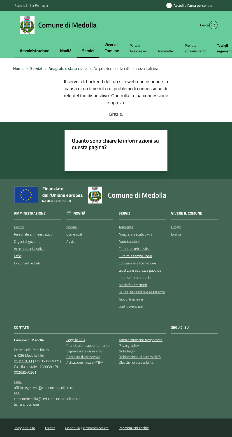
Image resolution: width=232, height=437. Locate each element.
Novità (79, 213)
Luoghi (176, 227)
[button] (212, 25)
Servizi (36, 68)
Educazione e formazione (137, 263)
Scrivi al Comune (26, 404)
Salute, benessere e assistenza (142, 292)
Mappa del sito (24, 427)
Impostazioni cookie (134, 427)
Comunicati (74, 234)
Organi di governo (27, 241)
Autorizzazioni (129, 241)
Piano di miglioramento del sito (87, 427)
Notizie (71, 227)
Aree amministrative (29, 248)
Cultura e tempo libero (135, 256)
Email (18, 382)
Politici (19, 227)
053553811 (23, 361)
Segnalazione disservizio (84, 351)
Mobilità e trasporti (133, 284)
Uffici (17, 256)
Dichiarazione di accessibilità (140, 356)
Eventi (176, 234)
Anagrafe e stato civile (68, 68)
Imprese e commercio (135, 277)
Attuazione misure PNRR (85, 362)
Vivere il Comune (186, 213)
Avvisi (70, 241)
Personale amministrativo (33, 234)
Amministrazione (30, 213)
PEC (17, 393)
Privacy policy (129, 345)
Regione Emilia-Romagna (31, 5)
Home (18, 68)
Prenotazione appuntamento (87, 345)
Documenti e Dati (27, 263)
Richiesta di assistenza (83, 356)
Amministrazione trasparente (140, 339)
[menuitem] (34, 51)
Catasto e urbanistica (134, 248)
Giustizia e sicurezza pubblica (140, 270)
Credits (50, 427)
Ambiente (126, 227)
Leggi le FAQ (75, 339)
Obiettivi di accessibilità (136, 362)
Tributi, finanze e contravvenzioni (131, 302)
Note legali (127, 351)
